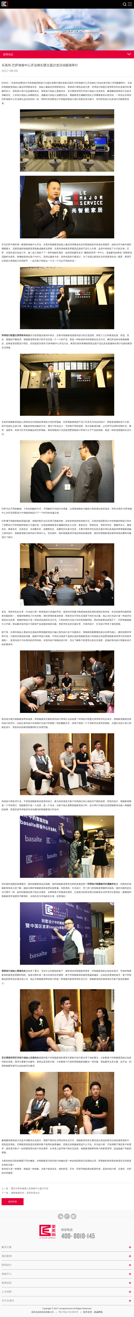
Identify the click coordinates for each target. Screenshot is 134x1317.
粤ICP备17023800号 (68, 1312)
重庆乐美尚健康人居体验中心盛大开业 (29, 1188)
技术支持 (87, 1312)
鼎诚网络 (98, 1312)
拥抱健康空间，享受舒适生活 (25, 1193)
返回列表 (12, 1201)
